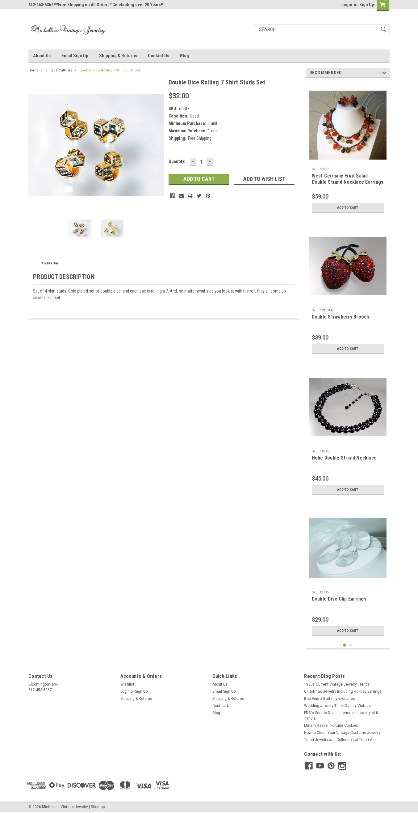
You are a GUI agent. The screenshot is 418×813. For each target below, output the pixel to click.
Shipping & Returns (118, 55)
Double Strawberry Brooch (340, 317)
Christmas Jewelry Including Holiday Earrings (343, 691)
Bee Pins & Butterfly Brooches (329, 698)
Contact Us (158, 55)
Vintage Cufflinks (59, 70)
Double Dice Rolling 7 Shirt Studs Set (109, 70)
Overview (50, 263)
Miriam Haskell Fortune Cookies (331, 725)
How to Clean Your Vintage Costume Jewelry (342, 732)
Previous (378, 73)
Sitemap (98, 807)
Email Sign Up (74, 55)
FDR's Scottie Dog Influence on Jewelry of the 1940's (343, 716)
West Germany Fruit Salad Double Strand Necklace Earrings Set (348, 182)
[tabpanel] (348, 149)
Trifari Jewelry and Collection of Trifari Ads (340, 740)
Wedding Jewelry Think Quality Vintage (337, 706)
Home (33, 70)
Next (384, 73)
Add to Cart (348, 207)
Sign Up (366, 4)
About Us (42, 55)
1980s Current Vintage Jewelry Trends (337, 684)
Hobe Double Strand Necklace (344, 458)
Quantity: (177, 161)
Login (346, 4)
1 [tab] (344, 645)
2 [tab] (351, 645)
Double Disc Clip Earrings (339, 599)
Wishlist (127, 684)
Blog (184, 55)
